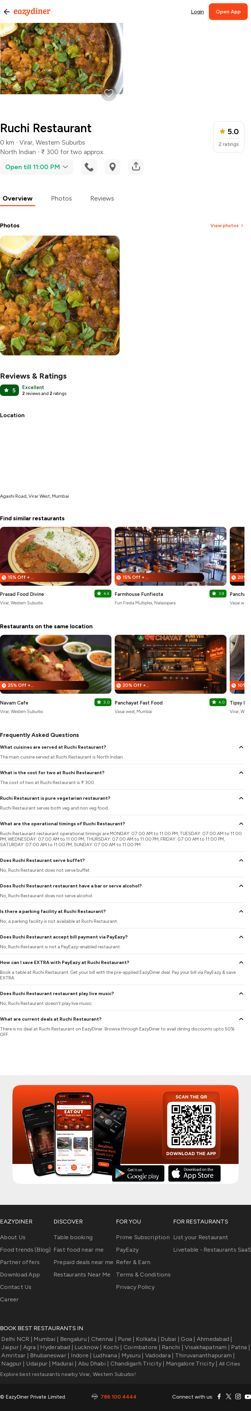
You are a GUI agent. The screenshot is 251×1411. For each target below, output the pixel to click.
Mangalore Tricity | (191, 1363)
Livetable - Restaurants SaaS (212, 1249)
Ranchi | (171, 1347)
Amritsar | (14, 1355)
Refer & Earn (133, 1262)
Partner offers (20, 1262)
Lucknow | (87, 1347)
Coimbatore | (141, 1347)
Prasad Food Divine (22, 594)
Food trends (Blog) (25, 1249)
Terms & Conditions (143, 1274)
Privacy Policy (135, 1287)
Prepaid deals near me (83, 1262)
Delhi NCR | (16, 1339)
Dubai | (169, 1339)
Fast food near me (79, 1249)
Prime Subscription (143, 1237)
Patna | (240, 1347)
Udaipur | (38, 1363)
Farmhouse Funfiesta (139, 594)
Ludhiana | (106, 1355)
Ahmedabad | (213, 1339)
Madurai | (64, 1363)
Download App (20, 1274)
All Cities (229, 1364)
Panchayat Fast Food (139, 703)
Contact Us (16, 1287)
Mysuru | (131, 1355)
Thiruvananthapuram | (204, 1355)
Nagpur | (12, 1363)
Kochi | (112, 1347)
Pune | (126, 1339)
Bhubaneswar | (49, 1355)
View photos (227, 225)
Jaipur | (11, 1347)
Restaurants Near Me (82, 1274)
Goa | (187, 1339)
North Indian (18, 152)
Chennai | (103, 1339)
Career (9, 1299)
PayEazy (127, 1249)
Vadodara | (159, 1355)
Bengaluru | (74, 1339)
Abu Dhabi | (92, 1363)
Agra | (30, 1347)
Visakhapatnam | (206, 1347)
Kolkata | (147, 1339)
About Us (12, 1237)
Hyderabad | (56, 1347)
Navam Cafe (14, 703)
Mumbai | (45, 1339)
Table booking (73, 1237)
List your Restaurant (200, 1237)
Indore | (80, 1355)
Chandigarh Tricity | (136, 1363)
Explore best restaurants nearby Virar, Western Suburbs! (68, 1374)
